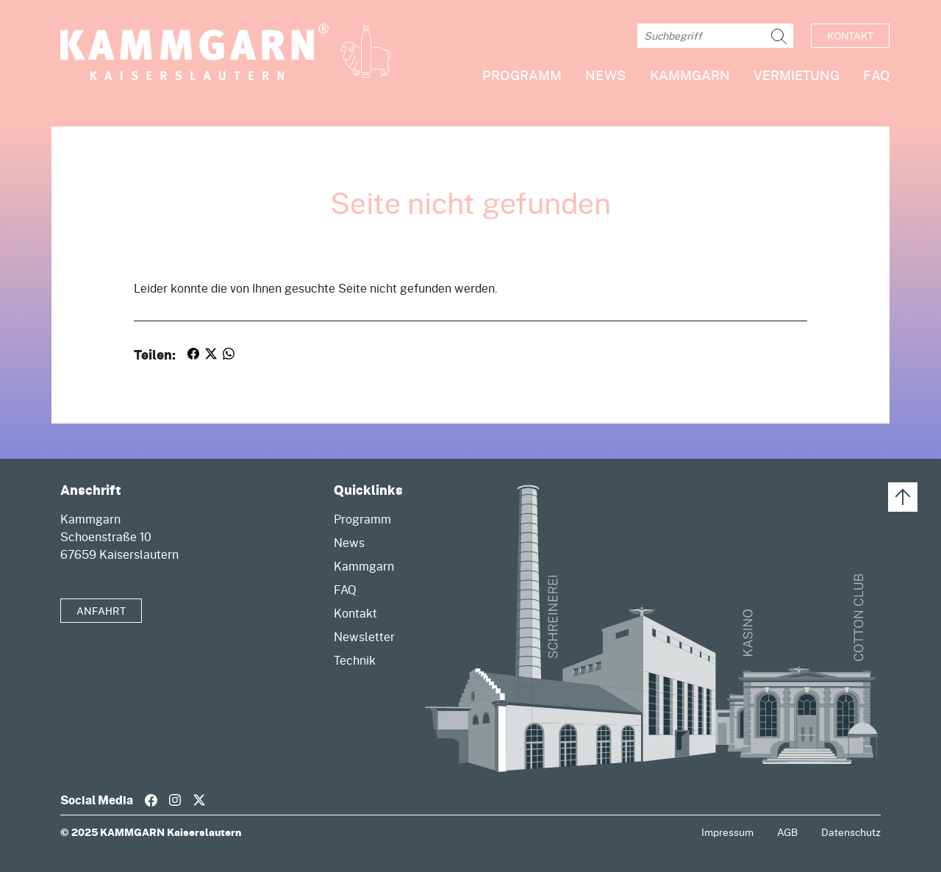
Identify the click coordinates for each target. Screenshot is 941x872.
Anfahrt (101, 610)
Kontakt (850, 35)
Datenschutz (851, 832)
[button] (678, 81)
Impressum (727, 832)
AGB (787, 832)
